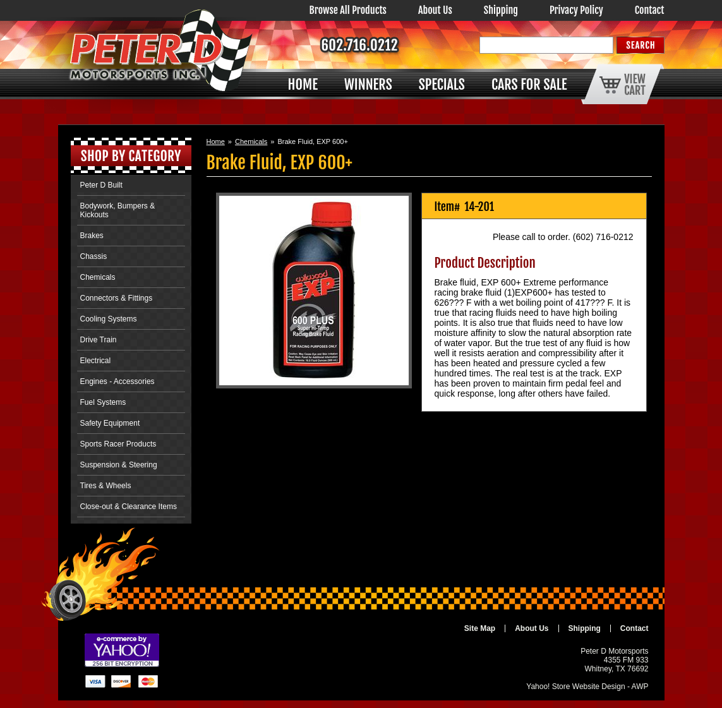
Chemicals (251, 141)
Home (216, 141)
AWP (640, 686)
